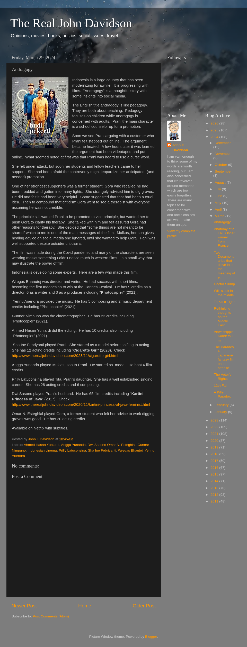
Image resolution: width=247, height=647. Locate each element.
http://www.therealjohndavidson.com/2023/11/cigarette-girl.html (65, 356)
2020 (214, 441)
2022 (214, 427)
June (219, 196)
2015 (214, 474)
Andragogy (222, 222)
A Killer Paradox (222, 394)
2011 (214, 501)
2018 (214, 454)
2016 (214, 468)
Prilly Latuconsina (72, 450)
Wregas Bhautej (130, 450)
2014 (214, 481)
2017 (214, 461)
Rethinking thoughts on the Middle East (222, 317)
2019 (214, 447)
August (221, 182)
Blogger (151, 637)
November (223, 154)
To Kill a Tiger (224, 302)
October (221, 165)
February (222, 405)
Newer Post (24, 605)
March (220, 216)
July (218, 189)
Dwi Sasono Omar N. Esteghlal (112, 445)
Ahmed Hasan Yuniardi (41, 445)
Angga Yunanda (73, 445)
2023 (214, 420)
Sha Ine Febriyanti (102, 450)
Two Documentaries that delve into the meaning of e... (224, 264)
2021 (214, 434)
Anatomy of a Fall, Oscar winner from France (224, 237)
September (223, 171)
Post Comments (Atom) (51, 616)
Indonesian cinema (42, 450)
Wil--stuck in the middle (224, 293)
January (221, 412)
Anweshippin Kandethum (224, 336)
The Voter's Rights (222, 377)
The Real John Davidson (71, 23)
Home (84, 605)
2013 (214, 488)
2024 (214, 137)
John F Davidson (180, 147)
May (218, 203)
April (219, 209)
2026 (214, 123)
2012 (214, 495)
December (223, 143)
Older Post (144, 605)
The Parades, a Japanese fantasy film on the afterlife (224, 357)
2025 (214, 130)
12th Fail (220, 386)
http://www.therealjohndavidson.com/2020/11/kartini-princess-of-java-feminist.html (81, 404)
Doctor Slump (224, 284)
